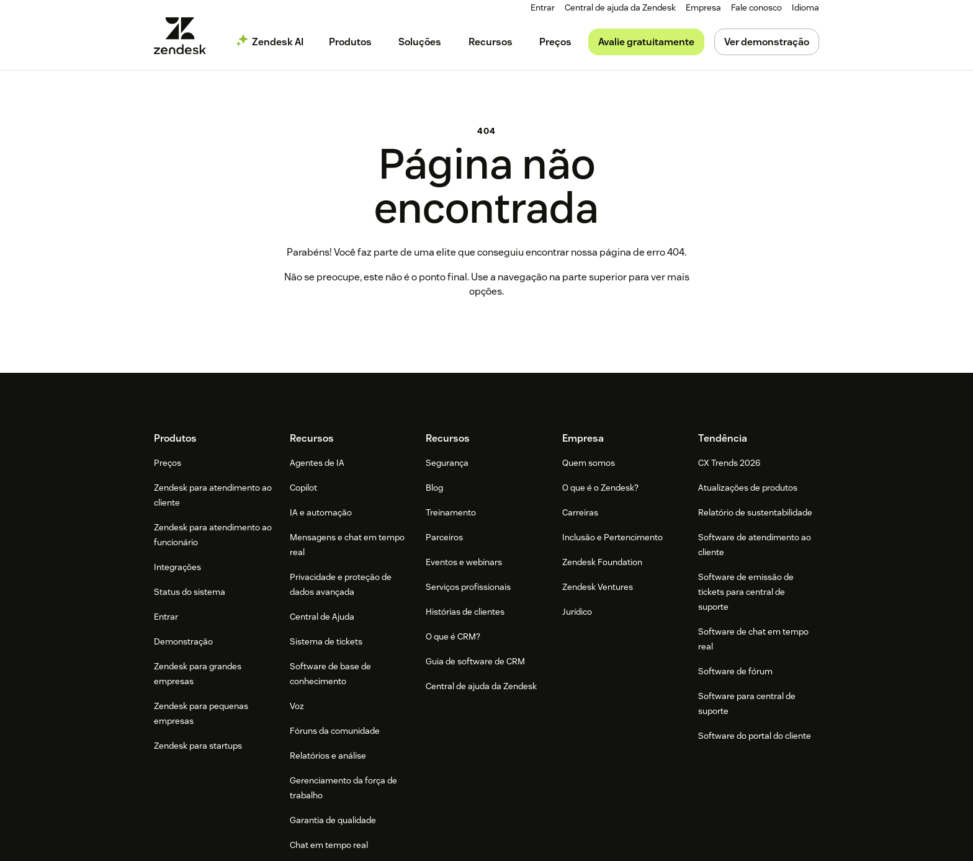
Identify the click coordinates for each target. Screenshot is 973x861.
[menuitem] (703, 7)
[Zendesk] (486, 721)
